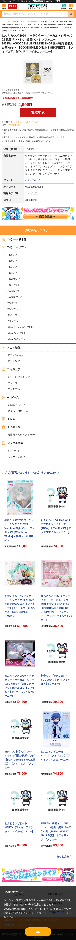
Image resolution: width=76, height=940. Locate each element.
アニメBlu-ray (15, 355)
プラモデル (13, 389)
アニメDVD (13, 361)
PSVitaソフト (15, 279)
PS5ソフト (13, 254)
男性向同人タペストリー (21, 434)
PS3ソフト (13, 266)
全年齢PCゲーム (16, 405)
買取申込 (13, 6)
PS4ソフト (13, 260)
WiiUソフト (13, 303)
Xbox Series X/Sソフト (20, 327)
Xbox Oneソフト (16, 333)
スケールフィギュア (18, 377)
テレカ (8, 419)
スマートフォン (16, 456)
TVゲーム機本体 (14, 239)
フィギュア (11, 369)
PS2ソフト (13, 272)
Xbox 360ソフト (16, 339)
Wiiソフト (12, 309)
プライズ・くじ (16, 383)
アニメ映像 (11, 347)
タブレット (13, 450)
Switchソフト (14, 291)
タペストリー (12, 427)
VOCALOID (14, 125)
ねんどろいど (32, 180)
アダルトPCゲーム (17, 411)
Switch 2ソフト (15, 297)
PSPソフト (13, 285)
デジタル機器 (12, 443)
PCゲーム (10, 397)
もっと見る (63, 856)
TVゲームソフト (14, 247)
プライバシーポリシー (54, 912)
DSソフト (12, 321)
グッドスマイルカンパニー (26, 122)
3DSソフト (13, 315)
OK (38, 931)
